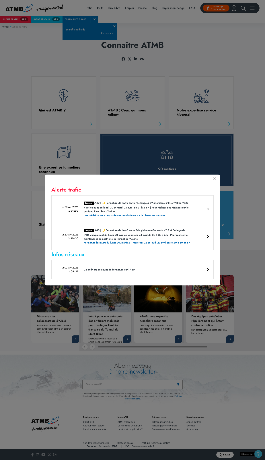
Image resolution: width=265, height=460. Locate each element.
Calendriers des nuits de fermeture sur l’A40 (109, 269)
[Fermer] (214, 178)
